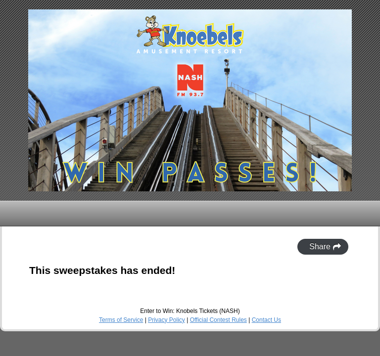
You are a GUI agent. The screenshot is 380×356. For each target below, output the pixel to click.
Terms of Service (121, 319)
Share (325, 246)
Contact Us (266, 319)
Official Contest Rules (218, 319)
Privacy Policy (166, 319)
